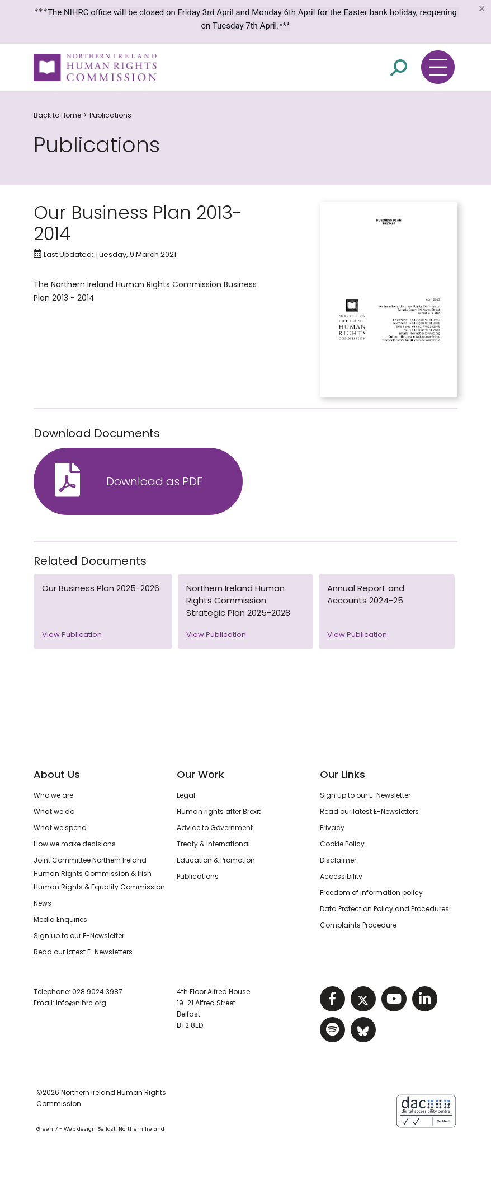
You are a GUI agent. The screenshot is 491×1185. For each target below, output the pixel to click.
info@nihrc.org (81, 1003)
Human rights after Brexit (219, 811)
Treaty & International (213, 844)
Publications (110, 115)
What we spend (60, 827)
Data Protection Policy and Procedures (384, 909)
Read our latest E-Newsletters (83, 952)
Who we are (53, 795)
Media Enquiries (60, 919)
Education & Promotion (216, 860)
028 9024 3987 (97, 991)
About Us (57, 774)
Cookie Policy (342, 844)
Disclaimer (338, 860)
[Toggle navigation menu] (437, 67)
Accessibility (341, 876)
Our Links (342, 774)
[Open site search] (399, 68)
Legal (186, 795)
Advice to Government (215, 827)
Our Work (200, 774)
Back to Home (57, 115)
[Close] (481, 8)
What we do (54, 811)
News (42, 903)
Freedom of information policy (371, 892)
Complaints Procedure (358, 925)
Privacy (332, 827)
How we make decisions (75, 844)
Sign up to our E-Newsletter (79, 935)
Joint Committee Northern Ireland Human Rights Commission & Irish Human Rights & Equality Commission (99, 873)
